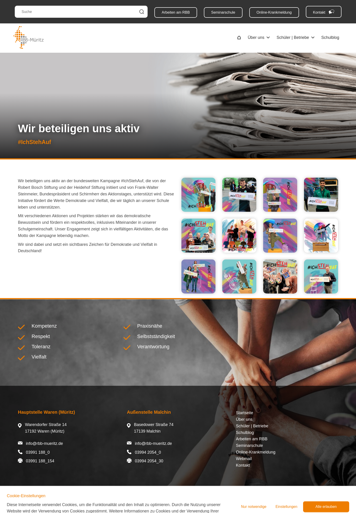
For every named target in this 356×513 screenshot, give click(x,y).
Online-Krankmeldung (274, 12)
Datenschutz (53, 503)
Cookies (74, 503)
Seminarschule (223, 12)
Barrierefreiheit (99, 503)
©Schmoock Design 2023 (315, 503)
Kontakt (323, 12)
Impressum (28, 503)
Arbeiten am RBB (176, 12)
